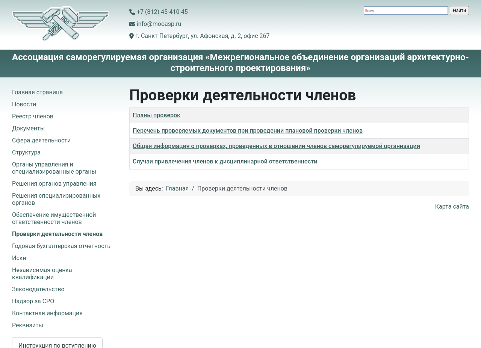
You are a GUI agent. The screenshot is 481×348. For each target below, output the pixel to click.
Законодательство (38, 289)
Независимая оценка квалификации (42, 273)
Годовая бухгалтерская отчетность (61, 246)
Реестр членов (32, 116)
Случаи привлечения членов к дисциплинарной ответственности (225, 161)
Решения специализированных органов (56, 199)
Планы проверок (156, 115)
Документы (28, 128)
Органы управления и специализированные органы (54, 168)
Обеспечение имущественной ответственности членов (54, 218)
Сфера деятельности (41, 140)
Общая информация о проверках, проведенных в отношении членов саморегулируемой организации (276, 146)
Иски (19, 258)
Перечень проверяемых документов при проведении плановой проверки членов (248, 130)
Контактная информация (47, 313)
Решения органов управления (54, 183)
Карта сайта (452, 206)
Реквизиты (27, 325)
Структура (26, 152)
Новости (24, 104)
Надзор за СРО (33, 301)
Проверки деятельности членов (57, 234)
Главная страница (37, 92)
